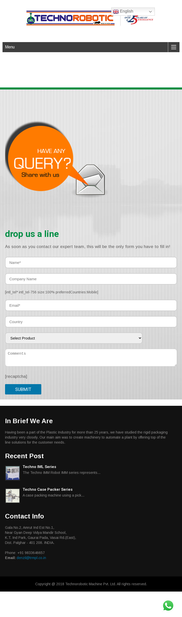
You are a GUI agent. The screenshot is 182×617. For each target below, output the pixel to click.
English (123, 12)
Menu (10, 47)
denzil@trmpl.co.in (31, 558)
